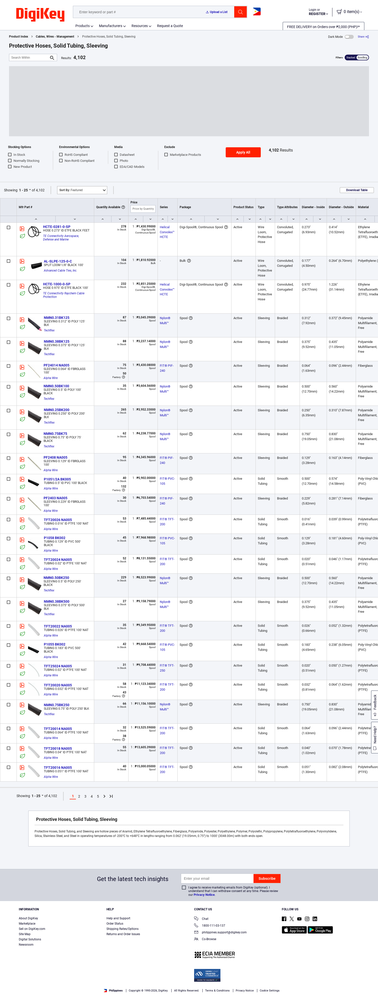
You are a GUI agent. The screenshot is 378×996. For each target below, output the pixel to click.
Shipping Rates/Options (122, 929)
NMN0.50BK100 (56, 386)
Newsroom (26, 944)
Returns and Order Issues (123, 934)
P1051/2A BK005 (57, 479)
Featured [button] (71, 190)
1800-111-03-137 (209, 926)
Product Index (18, 36)
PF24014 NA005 (56, 365)
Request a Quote (170, 26)
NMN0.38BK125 (56, 341)
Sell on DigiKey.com (32, 929)
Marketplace (27, 923)
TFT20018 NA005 (58, 748)
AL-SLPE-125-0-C (58, 261)
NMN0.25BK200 (56, 410)
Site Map (25, 934)
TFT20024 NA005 (58, 560)
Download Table (356, 190)
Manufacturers (110, 26)
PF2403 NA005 (55, 498)
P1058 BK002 (54, 538)
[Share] (363, 36)
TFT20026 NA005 (58, 520)
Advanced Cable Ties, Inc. (60, 270)
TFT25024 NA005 (58, 666)
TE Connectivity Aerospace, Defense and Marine (61, 237)
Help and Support (118, 918)
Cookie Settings (270, 990)
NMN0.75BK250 (56, 705)
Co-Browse (205, 939)
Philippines (113, 990)
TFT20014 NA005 (58, 729)
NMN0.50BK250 (56, 578)
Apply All (243, 152)
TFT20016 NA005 (58, 768)
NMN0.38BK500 (56, 601)
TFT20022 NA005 (58, 626)
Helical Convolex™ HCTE (167, 232)
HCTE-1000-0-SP (56, 284)
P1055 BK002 (54, 644)
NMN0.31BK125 (56, 318)
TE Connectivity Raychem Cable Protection (64, 295)
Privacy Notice (204, 895)
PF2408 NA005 (55, 457)
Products (82, 26)
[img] (40, 15)
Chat (201, 919)
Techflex (49, 330)
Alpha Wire (51, 378)
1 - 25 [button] (23, 190)
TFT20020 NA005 (58, 685)
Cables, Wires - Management (55, 36)
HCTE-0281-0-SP (56, 227)
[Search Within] (29, 57)
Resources (140, 26)
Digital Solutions (30, 939)
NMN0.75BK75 (55, 434)
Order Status (114, 923)
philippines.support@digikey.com (220, 932)
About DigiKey (28, 918)
